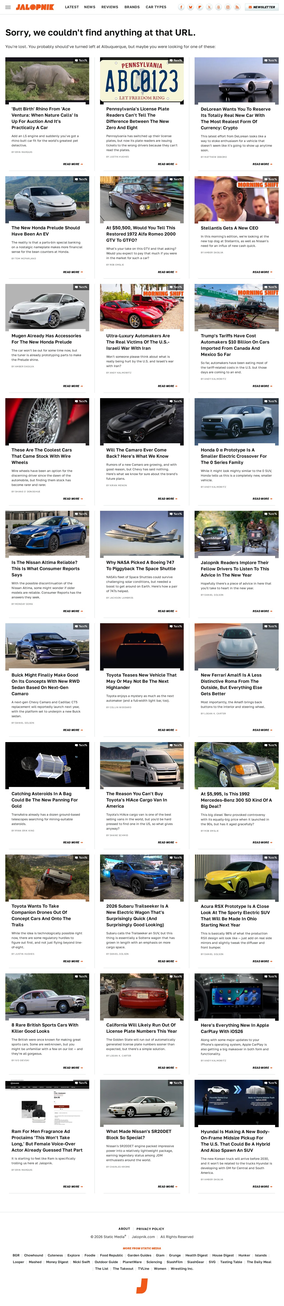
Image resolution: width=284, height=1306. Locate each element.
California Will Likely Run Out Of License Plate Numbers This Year (141, 1028)
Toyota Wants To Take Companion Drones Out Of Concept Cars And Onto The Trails (41, 915)
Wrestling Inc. (182, 1268)
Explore (73, 1255)
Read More (71, 164)
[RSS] (237, 7)
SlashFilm (175, 1262)
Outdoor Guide (106, 1262)
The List (101, 1268)
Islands (261, 1255)
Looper (18, 1262)
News (89, 7)
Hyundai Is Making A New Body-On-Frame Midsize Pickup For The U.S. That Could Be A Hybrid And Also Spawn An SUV (235, 1141)
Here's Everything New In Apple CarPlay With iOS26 (235, 1028)
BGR (16, 1255)
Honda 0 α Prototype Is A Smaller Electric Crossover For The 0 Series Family (234, 456)
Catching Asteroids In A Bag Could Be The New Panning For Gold (45, 800)
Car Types (156, 7)
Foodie (90, 1255)
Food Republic (111, 1255)
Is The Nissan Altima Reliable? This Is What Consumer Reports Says (46, 568)
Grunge (175, 1255)
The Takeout (123, 1268)
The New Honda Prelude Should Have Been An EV (46, 231)
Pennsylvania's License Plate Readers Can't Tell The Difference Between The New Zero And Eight (137, 118)
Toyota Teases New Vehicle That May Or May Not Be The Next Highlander (141, 681)
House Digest (223, 1255)
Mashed (35, 1262)
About (124, 1228)
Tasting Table (231, 1262)
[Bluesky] (190, 7)
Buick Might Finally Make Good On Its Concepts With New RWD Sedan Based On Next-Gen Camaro (46, 684)
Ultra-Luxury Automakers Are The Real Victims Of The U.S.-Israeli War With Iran (138, 342)
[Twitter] (209, 7)
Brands (132, 7)
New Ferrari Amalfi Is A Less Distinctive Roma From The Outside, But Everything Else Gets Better (231, 684)
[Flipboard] (200, 7)
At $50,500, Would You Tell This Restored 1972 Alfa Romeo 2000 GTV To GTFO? (141, 234)
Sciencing (154, 1262)
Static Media (114, 1237)
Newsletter (262, 7)
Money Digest (57, 1262)
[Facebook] (181, 7)
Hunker (244, 1255)
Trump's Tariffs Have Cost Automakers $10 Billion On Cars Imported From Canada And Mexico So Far (235, 345)
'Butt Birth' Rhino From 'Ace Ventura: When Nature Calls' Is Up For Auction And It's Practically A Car (45, 118)
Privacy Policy (150, 1229)
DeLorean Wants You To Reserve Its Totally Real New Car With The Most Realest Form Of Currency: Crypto (236, 118)
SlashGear (195, 1262)
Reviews (109, 7)
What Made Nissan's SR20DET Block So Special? (139, 1134)
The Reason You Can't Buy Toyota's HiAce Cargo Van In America (136, 800)
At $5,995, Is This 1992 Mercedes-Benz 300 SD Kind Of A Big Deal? (236, 800)
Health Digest (196, 1255)
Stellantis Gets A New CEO (229, 228)
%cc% (83, 60)
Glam (160, 1255)
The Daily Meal (259, 1262)
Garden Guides (139, 1255)
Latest (72, 7)
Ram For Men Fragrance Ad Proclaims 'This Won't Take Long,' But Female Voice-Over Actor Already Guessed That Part (47, 1141)
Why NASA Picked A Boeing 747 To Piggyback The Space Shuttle (141, 565)
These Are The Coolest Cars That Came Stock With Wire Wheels (42, 456)
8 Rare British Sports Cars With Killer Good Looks (45, 1028)
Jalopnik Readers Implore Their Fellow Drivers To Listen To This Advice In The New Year (235, 569)
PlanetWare (132, 1262)
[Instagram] (228, 7)
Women (160, 1268)
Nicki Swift (81, 1262)
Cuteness (55, 1255)
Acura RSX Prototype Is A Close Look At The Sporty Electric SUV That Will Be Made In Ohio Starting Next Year (235, 916)
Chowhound (33, 1255)
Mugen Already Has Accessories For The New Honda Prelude (46, 339)
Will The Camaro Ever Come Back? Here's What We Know (137, 453)
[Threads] (218, 7)
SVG (212, 1262)
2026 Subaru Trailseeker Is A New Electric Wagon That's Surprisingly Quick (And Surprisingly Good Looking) (137, 915)
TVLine (143, 1268)
